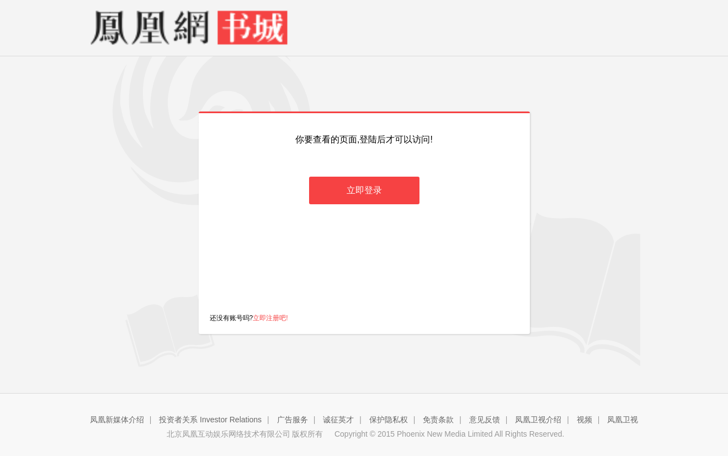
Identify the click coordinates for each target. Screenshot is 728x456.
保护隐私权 (388, 419)
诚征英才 (338, 419)
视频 (584, 419)
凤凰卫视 (622, 419)
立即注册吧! (270, 318)
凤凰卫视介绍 (538, 419)
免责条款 (438, 419)
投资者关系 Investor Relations (210, 419)
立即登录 (364, 190)
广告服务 (292, 419)
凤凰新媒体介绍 (117, 419)
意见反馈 (484, 419)
